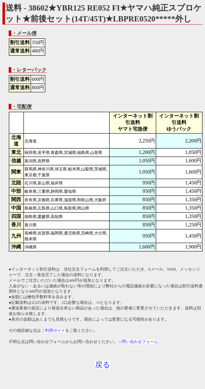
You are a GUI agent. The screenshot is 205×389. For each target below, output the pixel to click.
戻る (102, 365)
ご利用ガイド (53, 330)
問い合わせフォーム (140, 342)
